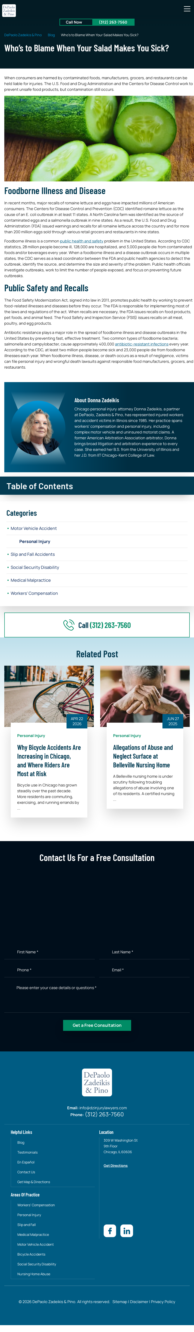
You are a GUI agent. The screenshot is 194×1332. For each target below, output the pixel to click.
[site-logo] (9, 10)
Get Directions (116, 1166)
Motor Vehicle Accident (34, 528)
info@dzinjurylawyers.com (103, 1108)
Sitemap (119, 1301)
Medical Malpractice (31, 580)
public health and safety (81, 241)
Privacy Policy (162, 1301)
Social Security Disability (35, 567)
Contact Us (26, 1172)
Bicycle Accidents (31, 1254)
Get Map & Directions (34, 1182)
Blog (51, 35)
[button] (187, 9)
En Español (26, 1162)
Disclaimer (139, 1301)
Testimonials (28, 1152)
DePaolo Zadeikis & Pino (23, 35)
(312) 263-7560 (113, 22)
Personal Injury (35, 541)
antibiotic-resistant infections (141, 344)
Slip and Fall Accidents (33, 554)
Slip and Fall (27, 1225)
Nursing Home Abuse (34, 1274)
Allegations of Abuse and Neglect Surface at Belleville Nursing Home (143, 756)
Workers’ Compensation (35, 593)
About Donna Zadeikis (96, 399)
